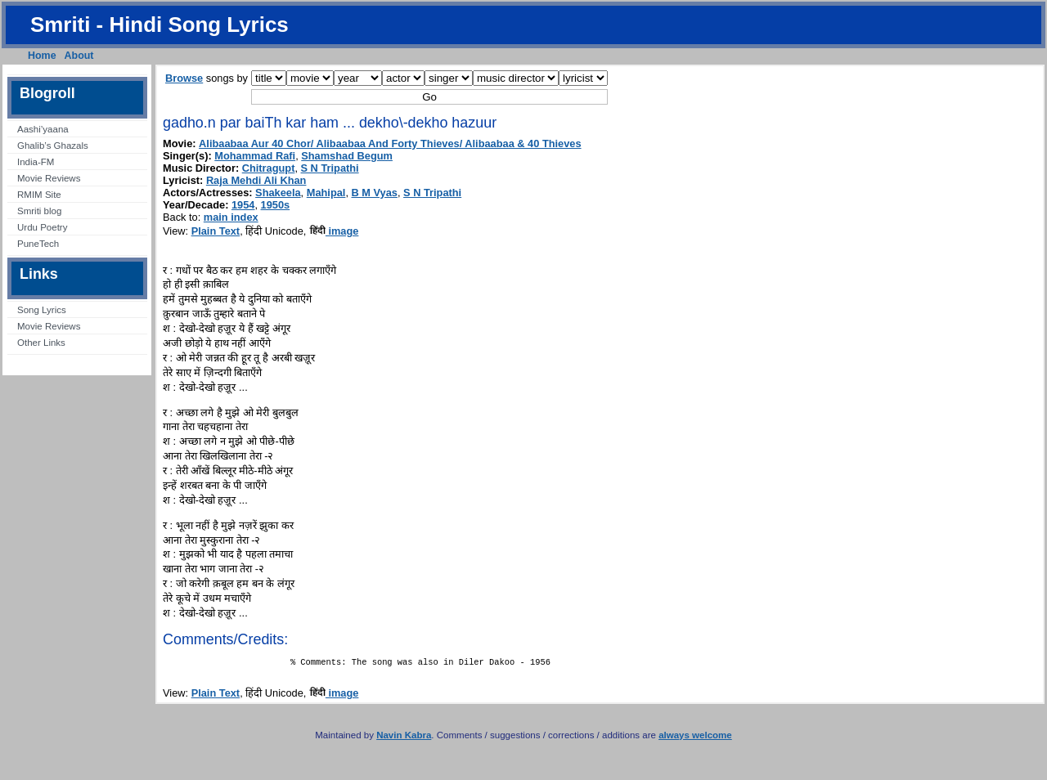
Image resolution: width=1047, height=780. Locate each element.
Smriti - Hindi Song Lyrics (159, 24)
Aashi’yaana (43, 129)
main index (231, 217)
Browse (184, 78)
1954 (242, 205)
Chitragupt (268, 168)
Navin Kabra (403, 738)
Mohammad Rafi (254, 156)
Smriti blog (39, 211)
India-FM (35, 162)
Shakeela (278, 192)
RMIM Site (39, 194)
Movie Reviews (48, 178)
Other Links (41, 342)
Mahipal (326, 192)
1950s (275, 205)
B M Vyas (375, 192)
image (334, 231)
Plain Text (215, 231)
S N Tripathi (330, 168)
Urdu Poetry (42, 227)
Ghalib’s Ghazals (52, 145)
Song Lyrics (41, 310)
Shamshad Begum (347, 156)
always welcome (695, 738)
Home (42, 55)
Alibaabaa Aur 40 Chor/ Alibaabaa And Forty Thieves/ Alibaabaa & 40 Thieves (390, 143)
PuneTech (38, 244)
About (79, 55)
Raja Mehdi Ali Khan (256, 180)
